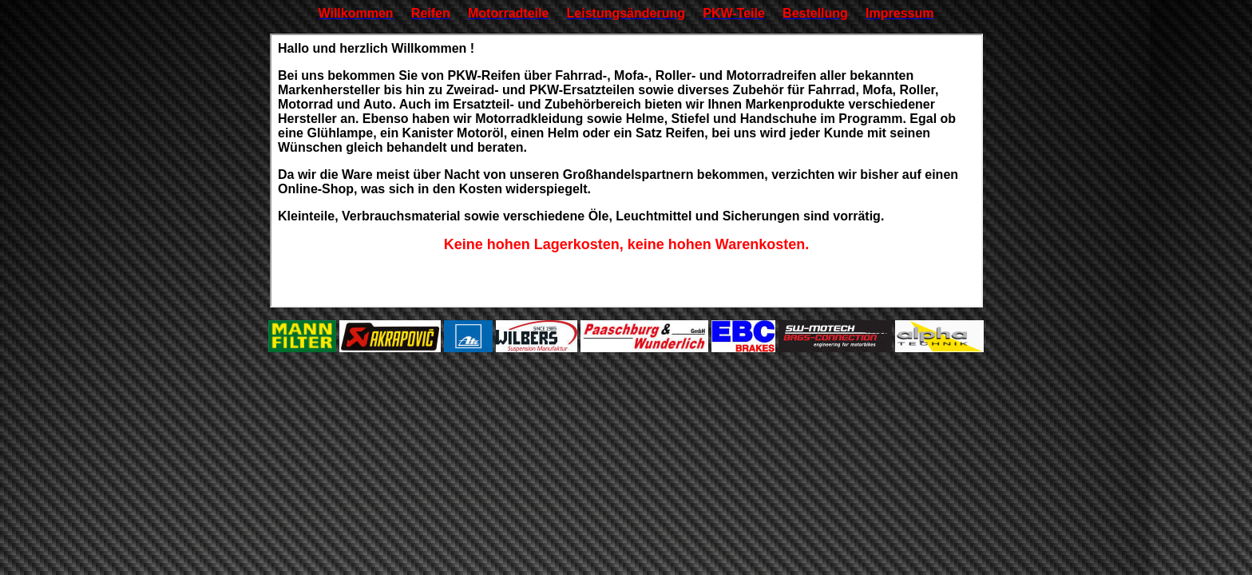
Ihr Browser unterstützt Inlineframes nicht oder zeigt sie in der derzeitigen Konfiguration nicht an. (626, 170)
